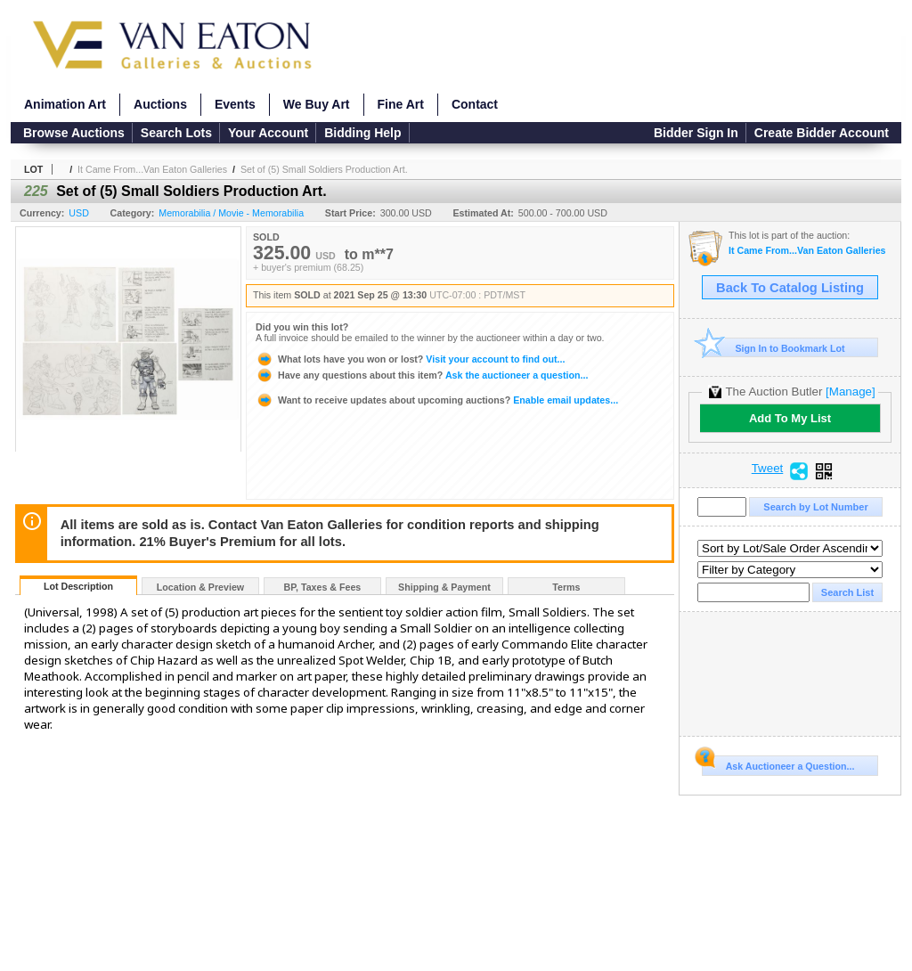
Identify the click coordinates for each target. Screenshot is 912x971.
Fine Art (401, 104)
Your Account (268, 133)
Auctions (160, 104)
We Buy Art (316, 104)
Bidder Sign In (696, 133)
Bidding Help (362, 133)
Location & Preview (200, 587)
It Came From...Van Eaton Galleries (152, 169)
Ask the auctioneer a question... (422, 375)
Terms (566, 587)
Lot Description (78, 586)
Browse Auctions (74, 133)
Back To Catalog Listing (790, 288)
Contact (475, 104)
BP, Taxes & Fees (323, 587)
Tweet (768, 468)
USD (79, 213)
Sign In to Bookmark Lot (773, 348)
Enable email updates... (437, 400)
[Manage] (850, 391)
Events (235, 104)
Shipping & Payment (444, 587)
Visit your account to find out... (410, 359)
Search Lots (176, 133)
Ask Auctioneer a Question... (778, 763)
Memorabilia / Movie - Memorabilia (231, 213)
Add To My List (790, 418)
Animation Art (65, 104)
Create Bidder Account (821, 133)
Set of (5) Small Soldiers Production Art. (324, 169)
